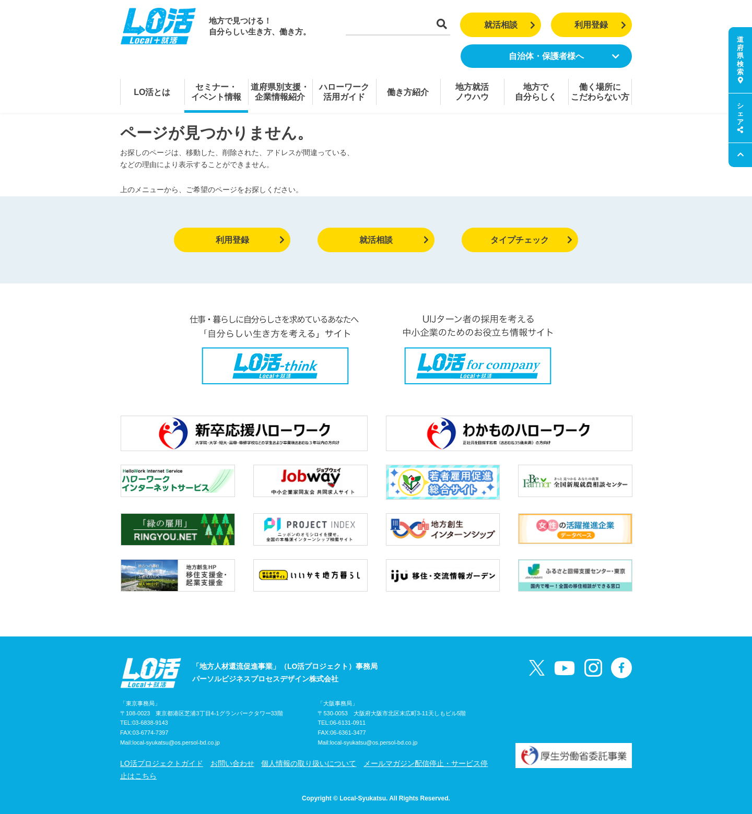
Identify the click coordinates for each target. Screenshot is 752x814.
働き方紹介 (408, 92)
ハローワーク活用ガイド (344, 91)
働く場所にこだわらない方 (600, 91)
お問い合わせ (232, 763)
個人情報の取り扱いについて (308, 763)
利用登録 (600, 24)
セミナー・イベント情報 (216, 91)
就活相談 (510, 24)
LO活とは (152, 92)
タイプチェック (531, 239)
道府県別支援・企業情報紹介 (280, 91)
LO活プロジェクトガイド (161, 763)
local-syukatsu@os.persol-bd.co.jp (176, 742)
